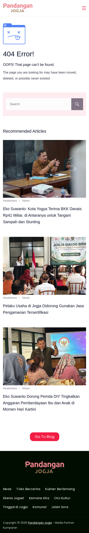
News (26, 200)
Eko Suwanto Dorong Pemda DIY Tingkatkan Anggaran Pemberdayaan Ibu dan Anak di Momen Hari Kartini (41, 402)
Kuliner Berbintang (60, 489)
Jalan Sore (59, 507)
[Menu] (84, 8)
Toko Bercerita (28, 489)
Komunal (39, 507)
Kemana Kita (39, 498)
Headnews (10, 200)
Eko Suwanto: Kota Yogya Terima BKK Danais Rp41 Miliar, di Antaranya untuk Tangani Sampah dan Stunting (42, 215)
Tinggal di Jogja (15, 507)
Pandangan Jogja (40, 523)
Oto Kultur (62, 498)
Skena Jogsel (13, 498)
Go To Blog (44, 436)
